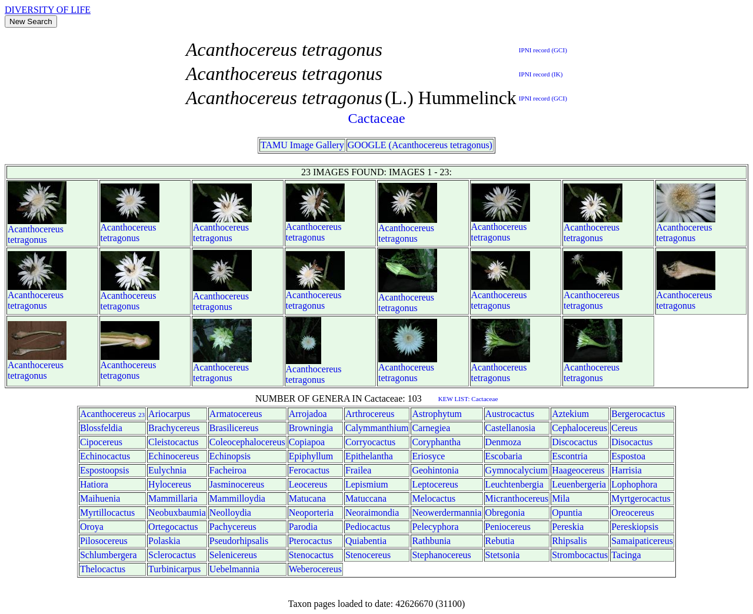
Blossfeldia (101, 428)
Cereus (624, 428)
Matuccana (366, 498)
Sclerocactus (172, 555)
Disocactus (631, 442)
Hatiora (94, 484)
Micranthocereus (517, 498)
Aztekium (570, 414)
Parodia (303, 527)
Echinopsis (230, 456)
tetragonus (27, 240)
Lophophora (634, 484)
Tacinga (626, 555)
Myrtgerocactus (640, 498)
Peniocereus (508, 527)
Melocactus (433, 498)
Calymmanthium (377, 428)
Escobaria (503, 456)
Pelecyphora (435, 527)
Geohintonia (435, 470)
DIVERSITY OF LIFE (48, 10)
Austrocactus (510, 414)
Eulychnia (167, 470)
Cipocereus (101, 442)
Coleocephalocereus (247, 442)
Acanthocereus (36, 229)
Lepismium (366, 484)
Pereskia (568, 527)
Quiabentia (366, 541)
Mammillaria (173, 498)
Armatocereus (235, 414)
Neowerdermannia (446, 513)
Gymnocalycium (516, 470)
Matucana (307, 498)
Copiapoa (307, 442)
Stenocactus (311, 555)
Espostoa (628, 456)
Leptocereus (435, 484)
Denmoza (503, 442)
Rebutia (500, 541)
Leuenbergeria (579, 484)
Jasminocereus (236, 484)
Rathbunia (431, 541)
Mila (560, 498)
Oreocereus (632, 513)
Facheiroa (227, 470)
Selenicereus (233, 555)
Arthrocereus (370, 414)
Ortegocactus (173, 527)
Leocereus (308, 484)
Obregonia (505, 513)
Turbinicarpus (174, 569)
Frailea (358, 470)
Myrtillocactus (107, 513)
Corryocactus (370, 442)
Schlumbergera (108, 555)
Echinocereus (173, 456)
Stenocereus (368, 555)
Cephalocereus (579, 428)
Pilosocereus (104, 541)
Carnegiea (431, 428)
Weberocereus (315, 569)
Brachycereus (173, 428)
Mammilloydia (237, 498)
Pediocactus (367, 527)
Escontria (569, 456)
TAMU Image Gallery (302, 145)
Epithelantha (369, 456)
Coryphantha (436, 442)
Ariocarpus (169, 414)
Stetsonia (502, 555)
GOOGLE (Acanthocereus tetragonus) (420, 145)
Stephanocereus (441, 555)
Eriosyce (428, 456)
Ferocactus (309, 470)
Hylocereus (169, 484)
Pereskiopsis (634, 527)
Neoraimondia (372, 513)
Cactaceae (376, 118)
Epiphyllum (311, 456)
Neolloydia (230, 513)
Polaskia (164, 541)
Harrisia (626, 470)
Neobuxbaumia (177, 513)
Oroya (92, 527)
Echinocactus (105, 456)
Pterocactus (310, 541)
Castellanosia (510, 428)
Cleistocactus (173, 442)
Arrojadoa (308, 414)
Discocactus (574, 442)
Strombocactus (580, 555)
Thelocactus (102, 569)
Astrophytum (436, 414)
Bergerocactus (638, 414)
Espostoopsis (104, 470)
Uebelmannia (234, 569)
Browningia (311, 428)
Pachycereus (232, 527)
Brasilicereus (234, 428)
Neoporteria (311, 513)
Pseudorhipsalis (238, 541)
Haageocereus (578, 470)
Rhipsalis (569, 541)
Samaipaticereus (642, 541)
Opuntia (567, 513)
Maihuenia (100, 498)
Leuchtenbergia (514, 484)
